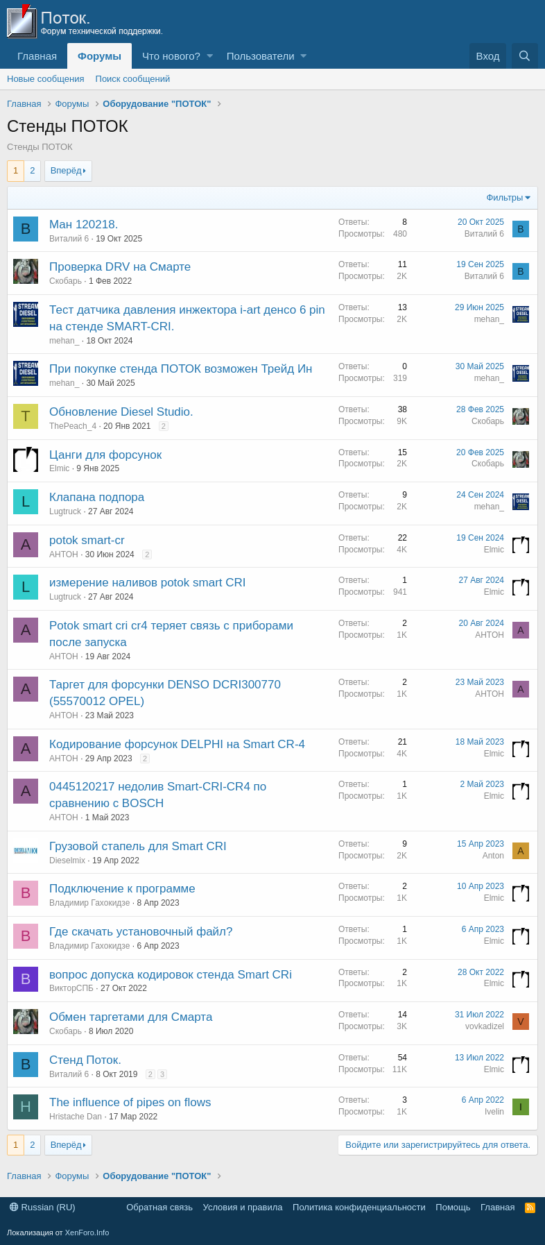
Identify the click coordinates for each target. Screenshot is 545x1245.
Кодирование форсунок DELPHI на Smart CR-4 (177, 744)
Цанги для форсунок (105, 454)
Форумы (99, 56)
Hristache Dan (75, 1116)
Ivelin (494, 1112)
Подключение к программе (122, 888)
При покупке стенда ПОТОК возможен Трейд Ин (181, 368)
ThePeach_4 (72, 426)
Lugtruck (65, 511)
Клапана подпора (96, 497)
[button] (209, 56)
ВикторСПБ (71, 988)
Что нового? (171, 56)
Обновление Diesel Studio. (121, 411)
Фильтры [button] (504, 197)
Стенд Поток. (85, 1060)
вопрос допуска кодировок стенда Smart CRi (170, 974)
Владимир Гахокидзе (89, 903)
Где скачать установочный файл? (140, 931)
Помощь (452, 1207)
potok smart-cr (87, 540)
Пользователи (261, 56)
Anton (493, 856)
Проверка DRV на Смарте (120, 266)
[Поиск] (525, 56)
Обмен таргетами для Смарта (130, 1017)
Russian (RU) (43, 1207)
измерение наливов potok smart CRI (147, 582)
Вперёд (66, 170)
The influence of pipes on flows (130, 1102)
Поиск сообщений (133, 79)
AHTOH (63, 554)
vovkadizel (484, 1026)
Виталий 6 (69, 239)
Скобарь (65, 281)
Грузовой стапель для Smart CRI (138, 846)
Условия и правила (243, 1207)
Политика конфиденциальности (359, 1207)
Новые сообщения (46, 79)
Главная (37, 56)
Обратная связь (159, 1207)
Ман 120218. (83, 224)
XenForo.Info (87, 1232)
